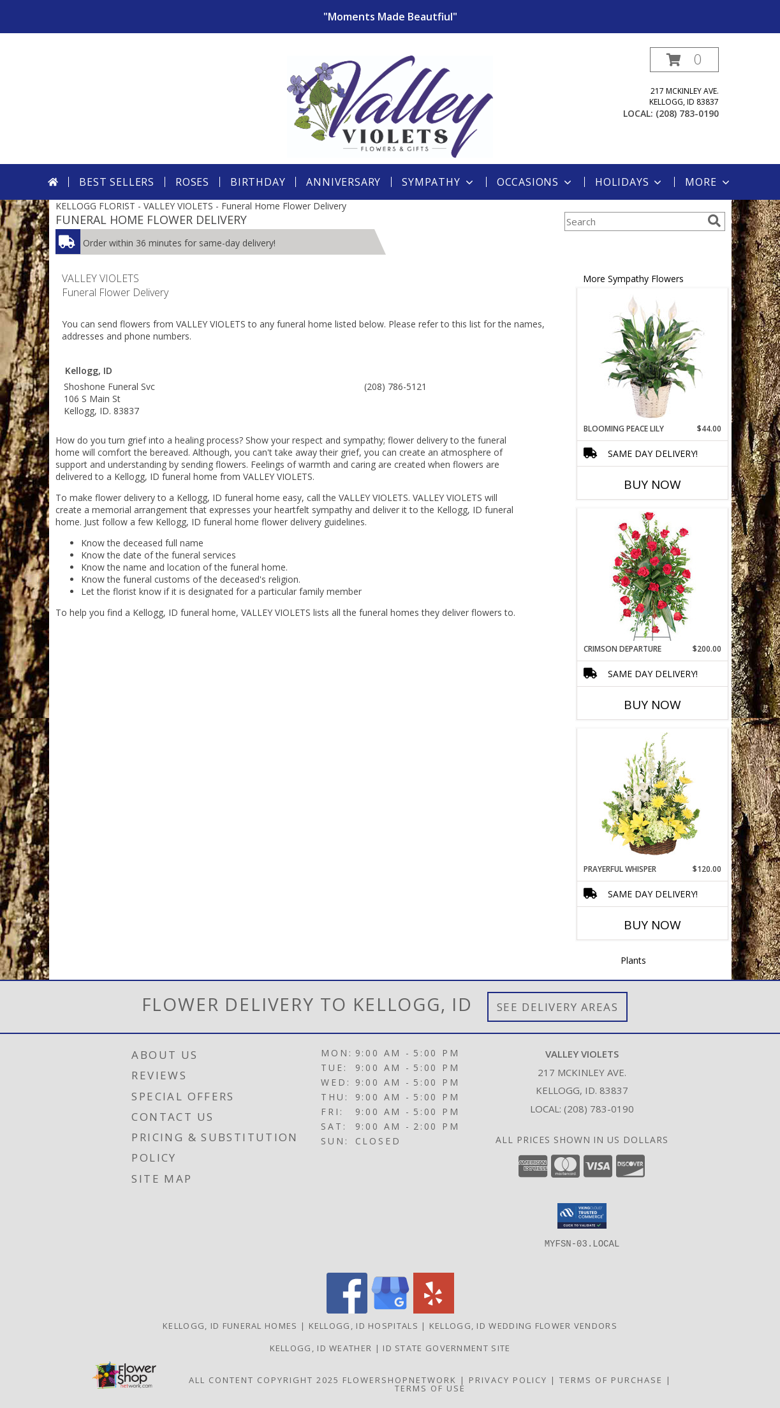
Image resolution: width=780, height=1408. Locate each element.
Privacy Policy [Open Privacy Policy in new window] (508, 1380)
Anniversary (343, 182)
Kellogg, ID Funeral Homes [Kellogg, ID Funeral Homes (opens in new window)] (230, 1325)
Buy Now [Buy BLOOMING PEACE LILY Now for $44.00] (652, 484)
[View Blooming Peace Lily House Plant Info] (652, 356)
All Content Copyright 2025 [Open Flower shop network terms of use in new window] (264, 1380)
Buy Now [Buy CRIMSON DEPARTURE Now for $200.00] (652, 704)
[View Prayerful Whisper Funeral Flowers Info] (652, 796)
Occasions (535, 182)
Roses (192, 182)
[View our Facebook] (347, 1310)
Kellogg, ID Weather (321, 1348)
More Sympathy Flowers (633, 279)
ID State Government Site (446, 1348)
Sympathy (438, 182)
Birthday (257, 182)
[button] (684, 59)
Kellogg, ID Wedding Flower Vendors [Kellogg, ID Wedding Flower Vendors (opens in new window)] (523, 1325)
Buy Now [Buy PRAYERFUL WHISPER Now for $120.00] (652, 925)
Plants (633, 960)
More (708, 182)
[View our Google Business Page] (390, 1310)
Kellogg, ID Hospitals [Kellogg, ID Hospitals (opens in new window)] (363, 1325)
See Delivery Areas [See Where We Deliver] (558, 1007)
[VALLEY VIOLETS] (390, 106)
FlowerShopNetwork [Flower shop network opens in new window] (399, 1380)
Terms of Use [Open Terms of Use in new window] (430, 1388)
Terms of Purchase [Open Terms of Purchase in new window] (611, 1380)
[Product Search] (633, 221)
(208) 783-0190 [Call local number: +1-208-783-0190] (687, 113)
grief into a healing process (183, 440)
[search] (714, 221)
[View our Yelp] (433, 1310)
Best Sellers (116, 182)
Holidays (629, 182)
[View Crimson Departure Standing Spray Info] (652, 576)
